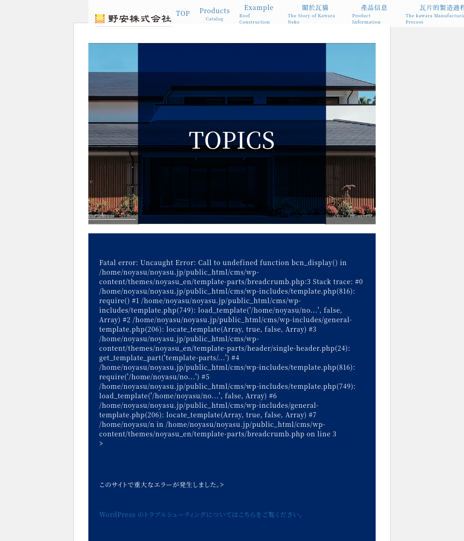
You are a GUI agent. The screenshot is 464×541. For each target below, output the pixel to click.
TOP (183, 13)
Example (258, 14)
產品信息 (374, 14)
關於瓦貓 (315, 14)
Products (214, 14)
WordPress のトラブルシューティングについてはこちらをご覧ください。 (201, 514)
